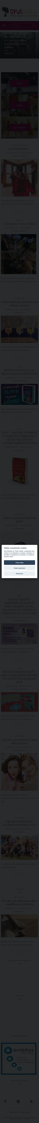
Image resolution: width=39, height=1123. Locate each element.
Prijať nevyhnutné (19, 568)
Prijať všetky (20, 562)
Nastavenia (19, 573)
